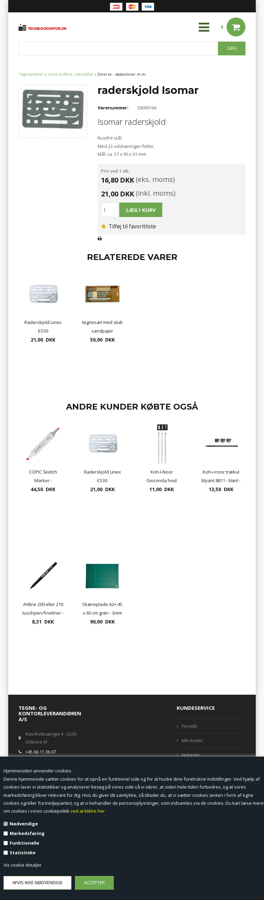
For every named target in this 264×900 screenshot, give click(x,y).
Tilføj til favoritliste (128, 226)
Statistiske (22, 852)
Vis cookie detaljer (22, 865)
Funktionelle (24, 843)
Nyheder (191, 755)
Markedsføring (27, 833)
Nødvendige (24, 824)
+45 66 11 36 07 (40, 752)
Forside (189, 726)
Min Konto (192, 740)
